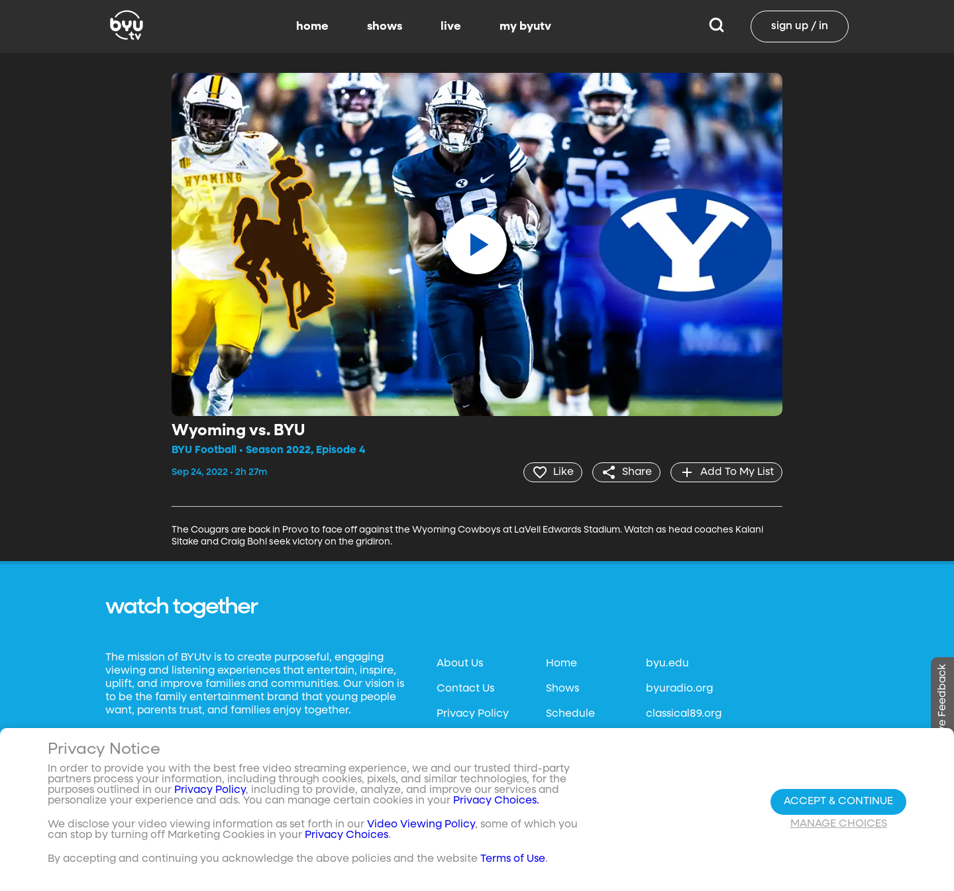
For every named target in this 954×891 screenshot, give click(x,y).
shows (384, 26)
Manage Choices (838, 824)
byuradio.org (679, 689)
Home (561, 663)
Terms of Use (512, 859)
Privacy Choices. (496, 801)
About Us (460, 663)
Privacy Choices (346, 835)
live (451, 26)
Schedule (570, 714)
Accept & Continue (838, 801)
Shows (562, 689)
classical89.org (683, 714)
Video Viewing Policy (421, 824)
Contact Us (465, 689)
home (312, 26)
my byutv (525, 26)
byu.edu (667, 663)
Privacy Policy (473, 714)
